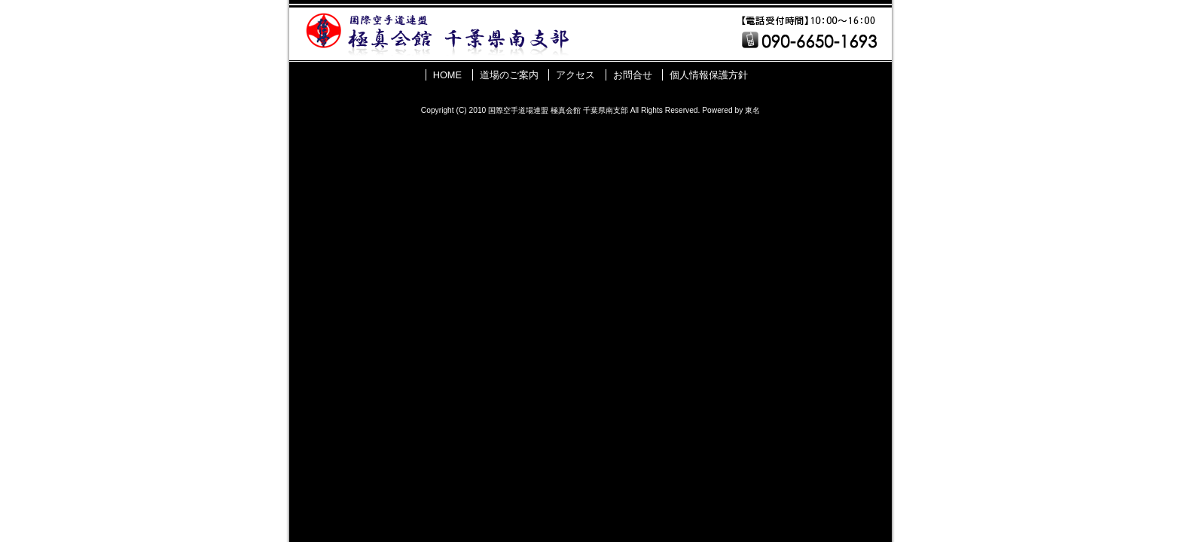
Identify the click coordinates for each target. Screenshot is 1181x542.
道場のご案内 (509, 75)
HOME (447, 75)
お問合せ (632, 75)
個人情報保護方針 (709, 75)
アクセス (575, 75)
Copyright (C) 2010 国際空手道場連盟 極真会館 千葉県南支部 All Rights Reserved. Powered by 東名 (590, 110)
